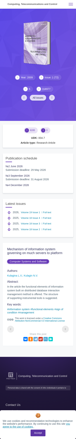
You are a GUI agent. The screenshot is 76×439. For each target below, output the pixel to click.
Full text (46, 212)
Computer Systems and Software (28, 261)
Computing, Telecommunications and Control (32, 4)
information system (19, 309)
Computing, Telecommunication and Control (42, 376)
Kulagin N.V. (31, 275)
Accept (38, 432)
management (26, 312)
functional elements (43, 309)
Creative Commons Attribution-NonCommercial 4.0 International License (40, 319)
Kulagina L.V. (14, 275)
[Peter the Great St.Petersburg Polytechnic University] (11, 379)
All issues (38, 97)
